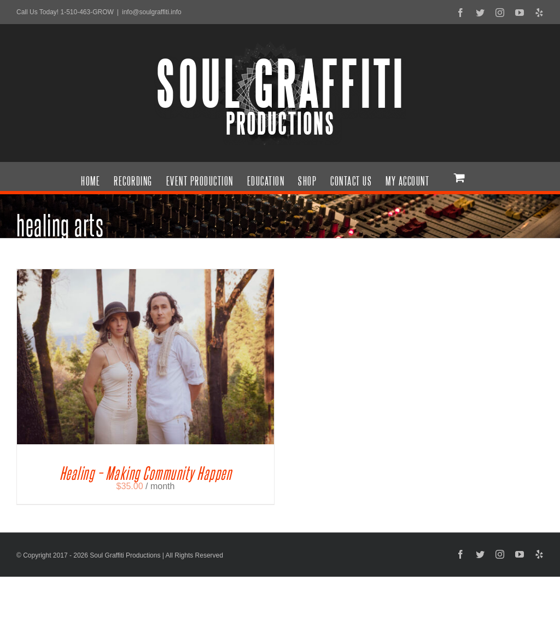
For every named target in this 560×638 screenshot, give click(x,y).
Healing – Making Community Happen (146, 468)
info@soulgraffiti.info (152, 12)
